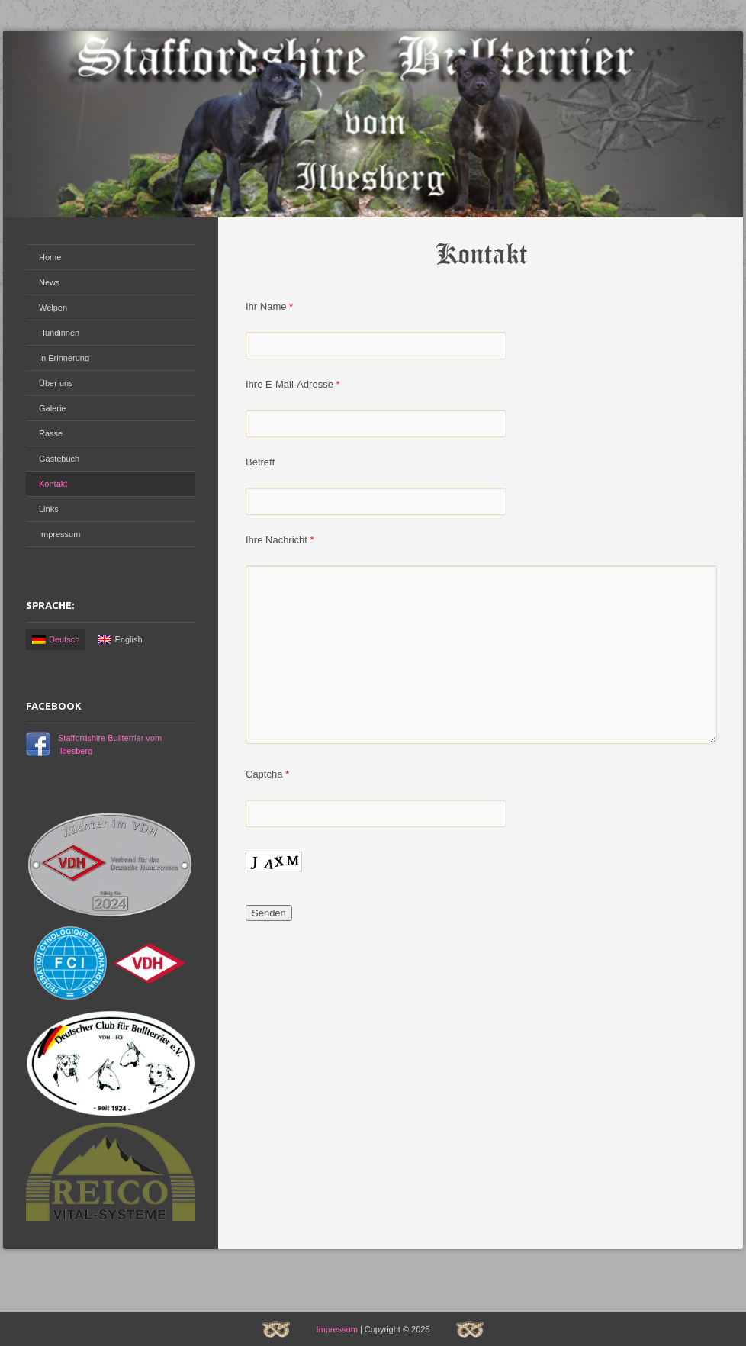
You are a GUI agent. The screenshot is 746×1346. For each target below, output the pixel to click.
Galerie (52, 408)
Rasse (51, 433)
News (49, 282)
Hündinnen (59, 332)
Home (50, 257)
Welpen (53, 307)
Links (49, 509)
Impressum (59, 534)
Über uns (56, 383)
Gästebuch (59, 458)
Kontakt (53, 483)
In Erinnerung (64, 357)
